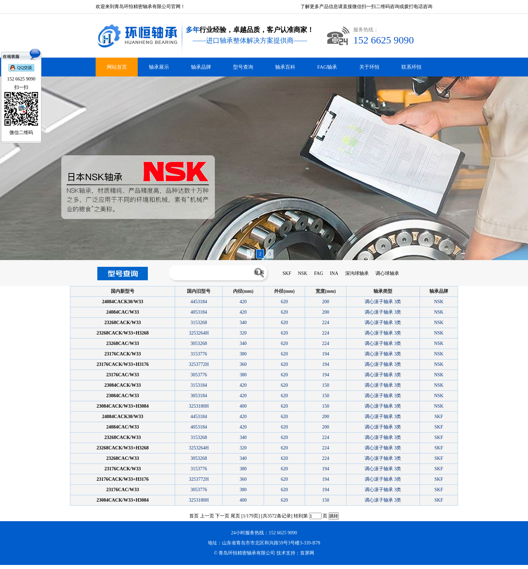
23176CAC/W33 (122, 374)
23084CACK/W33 (122, 385)
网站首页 (117, 67)
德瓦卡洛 (3, 567)
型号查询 (243, 67)
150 (325, 385)
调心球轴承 (387, 273)
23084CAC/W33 (122, 395)
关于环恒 (369, 67)
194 (325, 353)
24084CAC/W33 (122, 312)
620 (284, 301)
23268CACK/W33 (122, 322)
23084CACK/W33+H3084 (123, 406)
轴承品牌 (201, 67)
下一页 (222, 515)
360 (243, 364)
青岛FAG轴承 (33, 567)
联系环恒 (411, 67)
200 (325, 301)
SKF (287, 273)
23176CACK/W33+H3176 (123, 364)
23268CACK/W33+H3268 (123, 333)
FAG (318, 273)
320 (243, 333)
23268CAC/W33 (122, 343)
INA (334, 273)
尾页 (235, 515)
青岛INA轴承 (23, 567)
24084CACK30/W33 (122, 301)
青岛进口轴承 (12, 567)
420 (243, 301)
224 (325, 322)
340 (243, 322)
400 (243, 406)
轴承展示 (159, 67)
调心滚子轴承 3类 (383, 301)
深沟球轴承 (357, 273)
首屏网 (307, 553)
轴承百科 (285, 67)
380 (243, 353)
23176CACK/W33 (122, 353)
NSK (302, 273)
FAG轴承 (327, 67)
